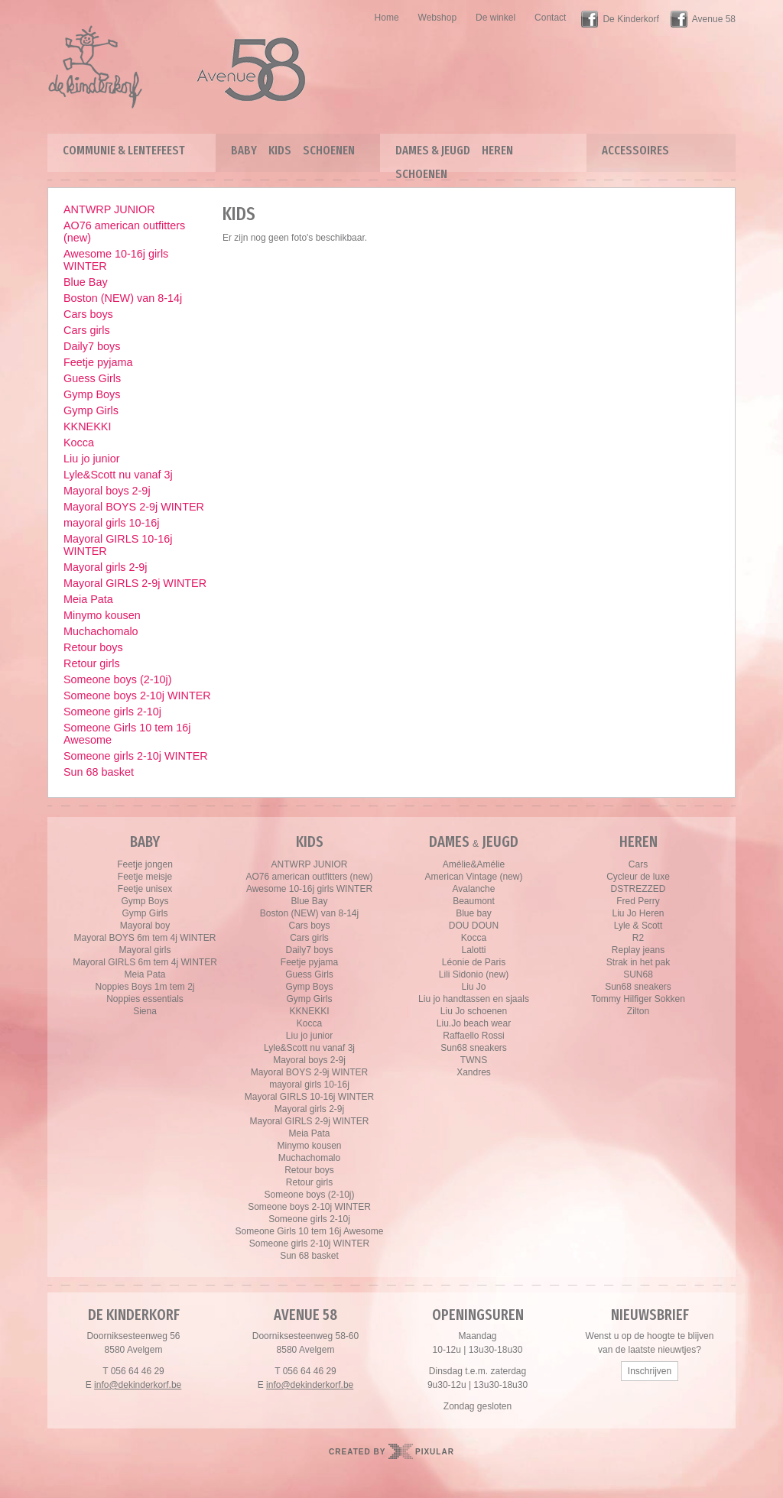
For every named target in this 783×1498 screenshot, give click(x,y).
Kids (279, 150)
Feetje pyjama (97, 362)
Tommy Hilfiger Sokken (638, 999)
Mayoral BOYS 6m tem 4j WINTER (144, 937)
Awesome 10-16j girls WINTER (115, 260)
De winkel (495, 17)
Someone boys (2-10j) (117, 679)
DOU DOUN (474, 925)
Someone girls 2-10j (112, 711)
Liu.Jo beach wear (474, 1023)
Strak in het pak (638, 962)
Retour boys (93, 647)
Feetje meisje (145, 876)
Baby (244, 150)
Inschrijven (649, 1371)
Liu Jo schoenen (473, 1011)
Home (387, 17)
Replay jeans (638, 950)
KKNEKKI (87, 426)
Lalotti (473, 950)
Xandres (473, 1072)
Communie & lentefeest (124, 150)
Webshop (437, 17)
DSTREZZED (638, 889)
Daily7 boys (91, 346)
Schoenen (329, 150)
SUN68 (638, 974)
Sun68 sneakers (473, 1047)
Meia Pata (88, 599)
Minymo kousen (102, 615)
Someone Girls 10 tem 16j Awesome (126, 733)
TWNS (473, 1060)
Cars (638, 864)
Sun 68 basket (98, 772)
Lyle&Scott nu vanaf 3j (118, 475)
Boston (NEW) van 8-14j (122, 298)
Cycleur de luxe (638, 876)
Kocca (78, 442)
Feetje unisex (145, 889)
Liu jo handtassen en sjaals (473, 999)
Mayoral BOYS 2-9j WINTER (133, 507)
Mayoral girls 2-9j (105, 567)
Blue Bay (85, 282)
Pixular (434, 1452)
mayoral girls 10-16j (111, 523)
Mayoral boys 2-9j (107, 491)
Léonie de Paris (473, 962)
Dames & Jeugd (432, 150)
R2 (638, 937)
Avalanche (474, 889)
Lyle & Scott (638, 925)
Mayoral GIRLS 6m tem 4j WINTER (145, 962)
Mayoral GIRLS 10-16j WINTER (117, 545)
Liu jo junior (91, 458)
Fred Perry (638, 901)
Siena (145, 1011)
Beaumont (474, 901)
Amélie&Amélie (474, 864)
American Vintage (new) (474, 876)
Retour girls (91, 663)
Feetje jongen (145, 864)
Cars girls (86, 330)
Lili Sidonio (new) (473, 974)
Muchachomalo (100, 631)
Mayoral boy (145, 925)
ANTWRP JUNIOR (109, 209)
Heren (497, 150)
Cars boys (88, 314)
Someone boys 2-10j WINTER (137, 695)
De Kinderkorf (630, 19)
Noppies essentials (145, 999)
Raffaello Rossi (473, 1035)
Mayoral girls (145, 950)
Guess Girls (92, 378)
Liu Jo (473, 986)
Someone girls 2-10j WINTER (135, 756)
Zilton (638, 1011)
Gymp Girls (91, 410)
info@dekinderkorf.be (137, 1385)
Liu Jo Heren (638, 913)
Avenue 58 (714, 19)
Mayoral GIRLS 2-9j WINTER (134, 583)
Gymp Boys (91, 394)
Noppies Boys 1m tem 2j (144, 986)
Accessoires (635, 150)
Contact (550, 17)
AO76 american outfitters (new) (124, 231)
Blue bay (474, 913)
